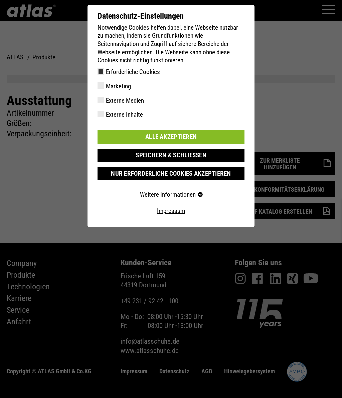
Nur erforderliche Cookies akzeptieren (171, 173)
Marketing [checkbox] (118, 86)
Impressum (171, 211)
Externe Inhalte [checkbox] (124, 114)
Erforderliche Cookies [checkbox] (133, 72)
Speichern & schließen (171, 155)
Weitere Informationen (171, 194)
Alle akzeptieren (171, 137)
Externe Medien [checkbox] (125, 100)
